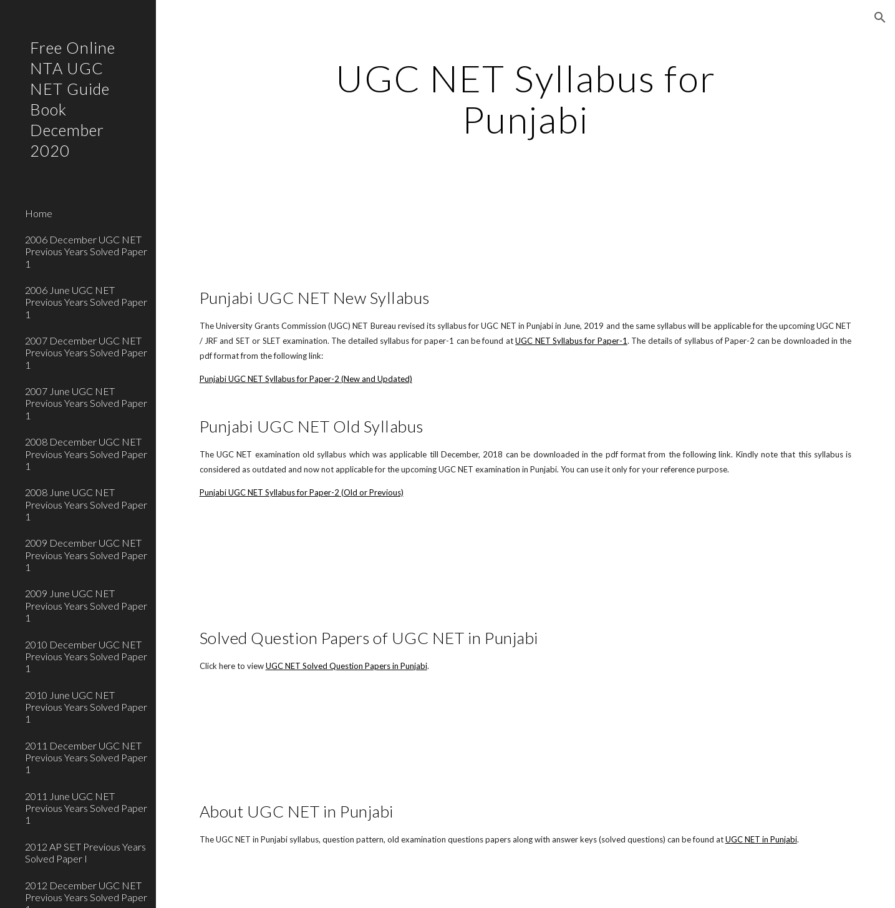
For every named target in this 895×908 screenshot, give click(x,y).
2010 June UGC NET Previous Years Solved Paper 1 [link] (86, 707)
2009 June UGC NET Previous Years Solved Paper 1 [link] (86, 605)
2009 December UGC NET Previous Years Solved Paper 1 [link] (86, 555)
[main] (525, 98)
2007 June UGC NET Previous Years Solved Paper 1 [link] (86, 403)
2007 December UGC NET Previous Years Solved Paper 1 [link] (86, 352)
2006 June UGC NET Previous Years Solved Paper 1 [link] (86, 302)
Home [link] (38, 213)
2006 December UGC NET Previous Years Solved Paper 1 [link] (86, 251)
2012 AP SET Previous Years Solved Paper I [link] (85, 852)
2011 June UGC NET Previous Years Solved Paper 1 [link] (86, 808)
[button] (880, 17)
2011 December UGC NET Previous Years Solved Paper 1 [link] (86, 758)
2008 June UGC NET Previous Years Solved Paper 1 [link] (86, 504)
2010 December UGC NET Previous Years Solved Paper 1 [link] (86, 656)
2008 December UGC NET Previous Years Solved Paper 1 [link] (86, 454)
